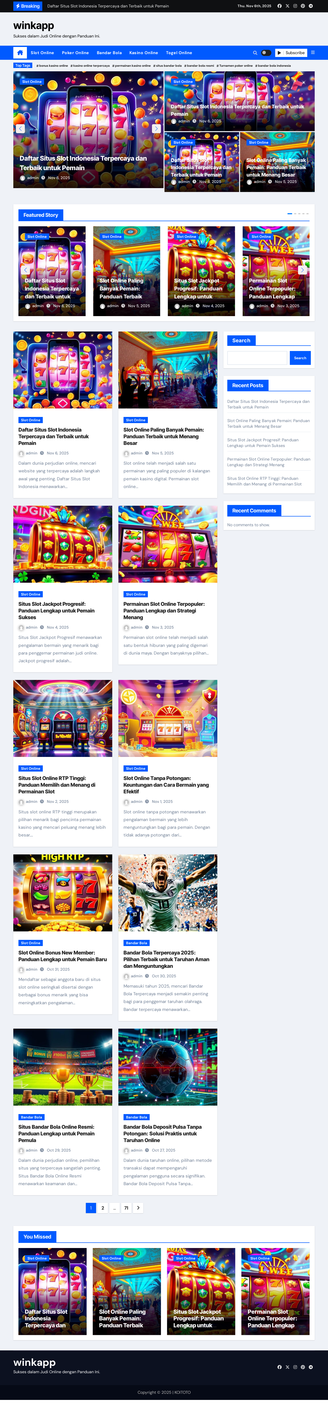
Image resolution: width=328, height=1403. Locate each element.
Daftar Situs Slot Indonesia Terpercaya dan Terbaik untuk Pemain (48, 296)
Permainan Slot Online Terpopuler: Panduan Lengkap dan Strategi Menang (164, 611)
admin (30, 181)
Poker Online (75, 52)
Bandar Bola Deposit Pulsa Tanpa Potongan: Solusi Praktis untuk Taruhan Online (163, 1134)
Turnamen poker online (236, 66)
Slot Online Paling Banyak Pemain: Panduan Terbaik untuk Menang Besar (125, 296)
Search (241, 341)
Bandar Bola (109, 52)
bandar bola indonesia (274, 66)
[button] (313, 52)
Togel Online (179, 52)
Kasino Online (143, 52)
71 (126, 1208)
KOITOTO (183, 1395)
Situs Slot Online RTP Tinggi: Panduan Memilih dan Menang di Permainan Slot (56, 785)
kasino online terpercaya (91, 66)
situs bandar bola (169, 66)
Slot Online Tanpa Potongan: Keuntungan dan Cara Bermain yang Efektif (166, 785)
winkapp (33, 25)
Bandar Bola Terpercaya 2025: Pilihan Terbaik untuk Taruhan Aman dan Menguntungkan (166, 959)
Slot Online (42, 52)
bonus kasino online (53, 66)
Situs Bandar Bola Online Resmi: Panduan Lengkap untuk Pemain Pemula (56, 1134)
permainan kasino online (133, 66)
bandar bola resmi (200, 66)
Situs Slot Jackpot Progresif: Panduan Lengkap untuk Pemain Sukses (200, 296)
